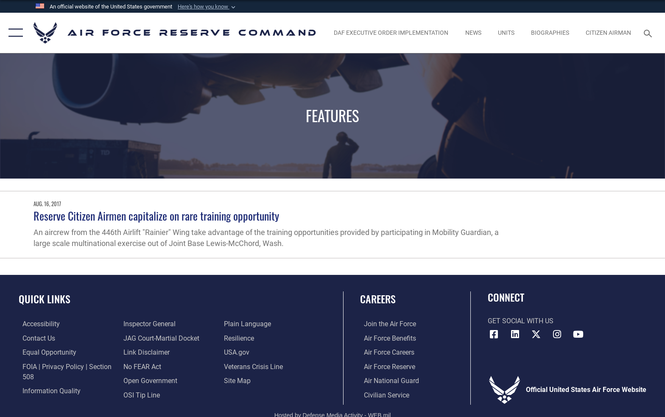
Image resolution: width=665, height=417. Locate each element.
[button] (207, 7)
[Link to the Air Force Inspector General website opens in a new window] (148, 324)
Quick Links (44, 298)
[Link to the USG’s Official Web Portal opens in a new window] (238, 352)
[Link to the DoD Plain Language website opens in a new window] (248, 324)
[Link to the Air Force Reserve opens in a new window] (385, 366)
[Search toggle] (649, 32)
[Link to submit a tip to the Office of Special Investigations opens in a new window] (140, 395)
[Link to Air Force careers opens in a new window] (385, 352)
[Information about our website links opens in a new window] (145, 352)
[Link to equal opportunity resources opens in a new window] (46, 352)
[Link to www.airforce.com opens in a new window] (386, 324)
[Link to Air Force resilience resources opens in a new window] (240, 338)
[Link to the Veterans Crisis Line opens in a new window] (254, 366)
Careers (378, 298)
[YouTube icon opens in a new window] (578, 334)
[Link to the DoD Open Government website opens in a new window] (149, 381)
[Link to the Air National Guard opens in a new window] (387, 381)
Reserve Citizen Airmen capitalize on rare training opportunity (156, 216)
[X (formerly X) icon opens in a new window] (536, 334)
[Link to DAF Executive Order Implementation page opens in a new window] (391, 32)
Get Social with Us (520, 321)
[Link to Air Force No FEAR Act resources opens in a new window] (141, 366)
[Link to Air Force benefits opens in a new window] (386, 338)
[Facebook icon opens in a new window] (494, 334)
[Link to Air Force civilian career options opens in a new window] (382, 395)
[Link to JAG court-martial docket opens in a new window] (160, 338)
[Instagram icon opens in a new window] (557, 334)
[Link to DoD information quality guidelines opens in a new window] (48, 390)
